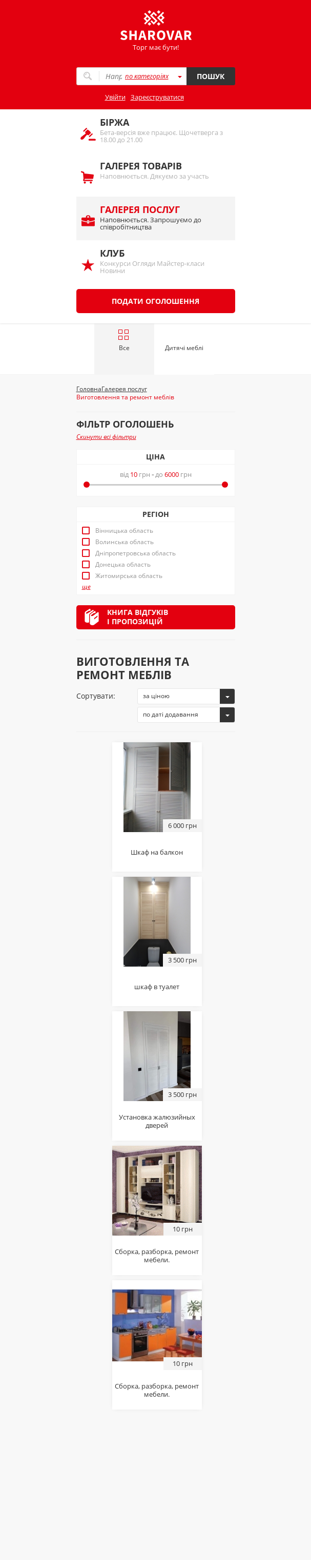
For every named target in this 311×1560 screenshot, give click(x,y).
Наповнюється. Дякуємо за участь (162, 170)
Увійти (115, 97)
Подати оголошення (155, 301)
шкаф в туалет (156, 986)
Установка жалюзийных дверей (157, 1121)
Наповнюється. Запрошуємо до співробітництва (162, 217)
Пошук (210, 76)
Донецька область (123, 565)
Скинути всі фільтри (106, 436)
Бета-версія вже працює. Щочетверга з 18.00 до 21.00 (162, 130)
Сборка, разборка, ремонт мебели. (157, 1255)
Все (123, 340)
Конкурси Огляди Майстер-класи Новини (162, 261)
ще (86, 586)
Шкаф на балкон (157, 852)
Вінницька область (124, 531)
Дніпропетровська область (135, 553)
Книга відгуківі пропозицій (137, 616)
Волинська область (124, 542)
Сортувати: (95, 696)
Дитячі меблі (184, 347)
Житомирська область (128, 576)
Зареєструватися (157, 97)
